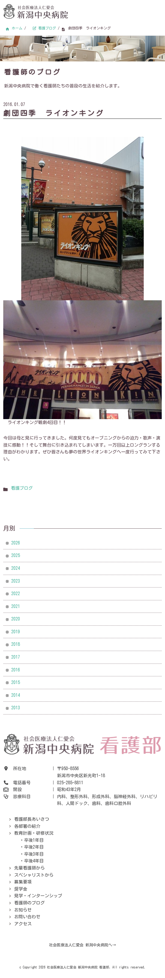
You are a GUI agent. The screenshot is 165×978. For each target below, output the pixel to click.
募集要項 (23, 882)
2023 (15, 581)
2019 (15, 631)
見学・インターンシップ (38, 896)
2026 (15, 543)
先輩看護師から (29, 868)
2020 (15, 619)
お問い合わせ (27, 917)
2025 (15, 555)
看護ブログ (22, 488)
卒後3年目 (34, 854)
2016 (15, 670)
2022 (15, 593)
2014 (15, 695)
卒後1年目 (34, 840)
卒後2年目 (34, 847)
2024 (15, 568)
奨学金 (20, 889)
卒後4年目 (34, 861)
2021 (15, 606)
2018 (15, 644)
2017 (15, 657)
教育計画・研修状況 (33, 833)
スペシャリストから (33, 875)
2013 (15, 708)
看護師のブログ (29, 903)
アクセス (23, 924)
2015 (15, 682)
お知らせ (23, 910)
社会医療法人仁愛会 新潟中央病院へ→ (82, 945)
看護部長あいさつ (31, 819)
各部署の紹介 (27, 826)
